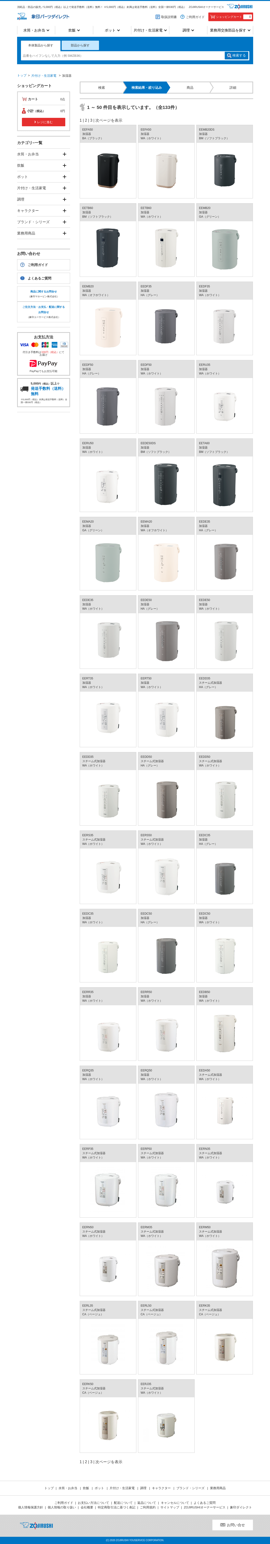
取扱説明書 (169, 17)
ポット (110, 30)
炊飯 (72, 30)
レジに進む (45, 122)
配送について (123, 1503)
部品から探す (80, 45)
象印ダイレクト (241, 1507)
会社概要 (87, 1507)
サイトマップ (169, 1507)
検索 (239, 55)
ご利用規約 (148, 1507)
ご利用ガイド (195, 17)
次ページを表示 (108, 120)
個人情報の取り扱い (62, 1507)
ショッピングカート (234, 16)
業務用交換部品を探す (228, 30)
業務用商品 (26, 233)
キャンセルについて (175, 1503)
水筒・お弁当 (34, 30)
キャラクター (28, 211)
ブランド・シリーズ (33, 222)
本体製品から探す (40, 45)
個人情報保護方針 (30, 1507)
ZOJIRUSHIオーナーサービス (206, 7)
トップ (21, 75)
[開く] (64, 154)
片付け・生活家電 (148, 30)
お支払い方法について (93, 1503)
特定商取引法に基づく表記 (116, 1507)
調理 (186, 30)
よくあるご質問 (39, 278)
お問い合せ (236, 1525)
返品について (146, 1503)
